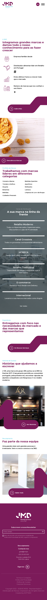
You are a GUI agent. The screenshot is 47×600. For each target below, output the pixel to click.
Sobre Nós (15, 109)
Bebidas (5, 192)
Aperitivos (28, 184)
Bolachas (6, 190)
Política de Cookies (23, 582)
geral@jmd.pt (23, 552)
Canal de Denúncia (23, 584)
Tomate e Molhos (9, 184)
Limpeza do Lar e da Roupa (34, 192)
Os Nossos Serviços (19, 348)
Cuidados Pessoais (9, 195)
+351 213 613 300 (23, 554)
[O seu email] (21, 532)
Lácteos (28, 190)
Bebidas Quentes (31, 181)
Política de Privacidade (11, 537)
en (38, 4)
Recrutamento (23, 546)
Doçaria (5, 187)
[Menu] (43, 4)
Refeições (28, 187)
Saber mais (16, 493)
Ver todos (23, 306)
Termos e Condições (23, 578)
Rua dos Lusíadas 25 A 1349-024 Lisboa (23, 558)
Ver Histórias (29, 424)
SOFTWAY (27, 593)
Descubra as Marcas (12, 161)
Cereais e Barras (8, 181)
